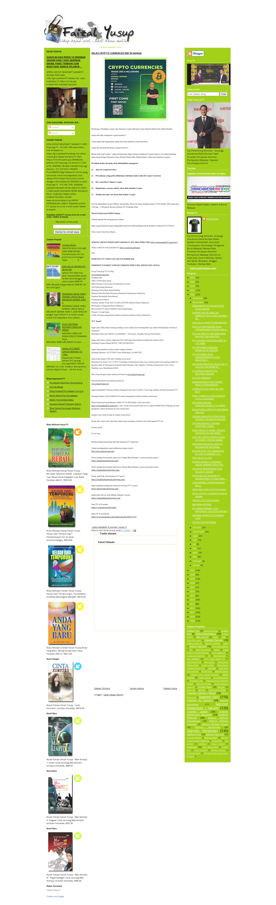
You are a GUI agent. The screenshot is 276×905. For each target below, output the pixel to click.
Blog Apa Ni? (202, 637)
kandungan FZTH (194, 662)
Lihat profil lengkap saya (203, 268)
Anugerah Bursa (211, 631)
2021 (193, 570)
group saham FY (219, 653)
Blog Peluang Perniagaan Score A (66, 391)
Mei (195, 548)
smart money (218, 744)
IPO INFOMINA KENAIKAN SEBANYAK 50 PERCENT (205, 349)
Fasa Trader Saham (220, 646)
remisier (221, 687)
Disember (198, 298)
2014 (193, 599)
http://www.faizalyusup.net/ (102, 451)
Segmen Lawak (197, 711)
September (199, 531)
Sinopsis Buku (69, 245)
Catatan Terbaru (102, 688)
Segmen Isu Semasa (200, 700)
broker (215, 637)
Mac (195, 556)
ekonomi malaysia (212, 643)
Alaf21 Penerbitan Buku (62, 399)
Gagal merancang (203, 650)
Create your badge (55, 896)
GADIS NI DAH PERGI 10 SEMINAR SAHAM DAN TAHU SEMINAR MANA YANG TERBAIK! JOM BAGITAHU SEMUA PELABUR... (66, 61)
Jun (195, 544)
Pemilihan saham (220, 678)
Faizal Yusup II (53, 890)
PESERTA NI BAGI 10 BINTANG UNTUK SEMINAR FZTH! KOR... (208, 463)
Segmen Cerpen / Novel (201, 693)
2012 (193, 608)
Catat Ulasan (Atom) (113, 694)
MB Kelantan (206, 671)
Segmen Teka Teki (215, 734)
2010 (193, 616)
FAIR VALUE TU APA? (202, 457)
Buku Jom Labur (194, 640)
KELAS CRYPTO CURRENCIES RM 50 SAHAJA (116, 53)
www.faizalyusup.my (100, 384)
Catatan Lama (170, 688)
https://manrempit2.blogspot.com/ (105, 470)
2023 (193, 290)
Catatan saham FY (194, 643)
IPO (209, 656)
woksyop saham (193, 753)
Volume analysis (218, 750)
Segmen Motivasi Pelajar (215, 724)
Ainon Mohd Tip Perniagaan (64, 395)
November (198, 302)
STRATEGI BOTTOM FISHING (205, 500)
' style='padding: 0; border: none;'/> (109, 527)
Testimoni (192, 746)
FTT (191, 650)
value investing (200, 750)
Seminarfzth (217, 741)
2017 (193, 587)
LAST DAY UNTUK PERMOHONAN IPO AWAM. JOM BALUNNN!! (208, 438)
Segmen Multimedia (207, 727)
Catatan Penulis (213, 640)
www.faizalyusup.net (100, 274)
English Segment (198, 646)
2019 (193, 578)
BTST (224, 637)
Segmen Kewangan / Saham (207, 706)
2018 (193, 583)
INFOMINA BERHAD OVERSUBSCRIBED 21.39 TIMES (208, 404)
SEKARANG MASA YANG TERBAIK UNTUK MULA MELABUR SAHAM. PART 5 (74, 298)
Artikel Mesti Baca (205, 633)
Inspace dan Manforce (196, 656)
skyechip (202, 744)
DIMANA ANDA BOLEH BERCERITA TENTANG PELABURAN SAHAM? (209, 418)
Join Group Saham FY (215, 659)
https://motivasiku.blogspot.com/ (105, 488)
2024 (193, 286)
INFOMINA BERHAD (201, 504)
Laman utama (137, 688)
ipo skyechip (193, 659)
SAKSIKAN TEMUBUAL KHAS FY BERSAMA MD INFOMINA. (207, 445)
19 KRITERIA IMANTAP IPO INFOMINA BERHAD (205, 372)
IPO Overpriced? (219, 656)
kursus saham (208, 665)
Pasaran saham (204, 678)
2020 (193, 574)
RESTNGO (201, 690)
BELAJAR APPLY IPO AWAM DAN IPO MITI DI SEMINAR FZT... (208, 452)
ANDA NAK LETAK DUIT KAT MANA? (209, 489)
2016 (193, 591)
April (195, 552)
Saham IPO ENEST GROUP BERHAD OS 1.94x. (72, 351)
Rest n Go (191, 690)
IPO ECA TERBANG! (201, 377)
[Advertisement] (135, 658)
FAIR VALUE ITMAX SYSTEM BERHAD (209, 322)
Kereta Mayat (56, 386)
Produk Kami (205, 686)
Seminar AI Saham (194, 738)
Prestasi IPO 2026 (203, 684)
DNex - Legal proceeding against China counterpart (208, 397)
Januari (196, 565)
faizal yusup (53, 16)
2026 (193, 277)
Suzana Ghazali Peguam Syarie (65, 403)
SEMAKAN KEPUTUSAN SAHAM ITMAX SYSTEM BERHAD (207, 383)
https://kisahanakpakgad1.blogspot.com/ (108, 479)
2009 (193, 620)
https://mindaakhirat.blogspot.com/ (106, 498)
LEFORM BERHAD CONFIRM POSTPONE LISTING (206, 425)
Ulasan (53, 133)
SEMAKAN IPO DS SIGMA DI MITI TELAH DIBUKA (208, 307)
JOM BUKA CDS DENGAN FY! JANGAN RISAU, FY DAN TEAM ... (209, 477)
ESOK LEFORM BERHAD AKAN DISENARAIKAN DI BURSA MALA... (210, 328)
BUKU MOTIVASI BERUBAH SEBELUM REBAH (72, 327)
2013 (193, 603)
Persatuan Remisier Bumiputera (66, 382)
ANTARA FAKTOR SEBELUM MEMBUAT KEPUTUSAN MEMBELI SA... (210, 315)
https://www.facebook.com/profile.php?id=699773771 (113, 517)
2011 (193, 612)
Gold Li (217, 650)
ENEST (225, 643)
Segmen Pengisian (202, 730)
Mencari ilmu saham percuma (205, 675)
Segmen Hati (209, 696)
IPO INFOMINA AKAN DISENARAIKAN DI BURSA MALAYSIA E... (206, 357)
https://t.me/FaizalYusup (130, 247)
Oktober (197, 527)
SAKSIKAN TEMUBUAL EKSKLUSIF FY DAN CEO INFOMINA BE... (210, 365)
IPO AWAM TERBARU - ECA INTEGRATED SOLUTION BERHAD (209, 510)
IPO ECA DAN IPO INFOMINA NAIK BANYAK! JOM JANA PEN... (209, 335)
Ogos (196, 535)
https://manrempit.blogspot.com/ (104, 460)
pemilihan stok (196, 681)
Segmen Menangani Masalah (207, 713)
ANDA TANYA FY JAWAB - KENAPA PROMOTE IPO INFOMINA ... (208, 431)
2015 (193, 595)
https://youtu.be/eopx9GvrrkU (104, 507)
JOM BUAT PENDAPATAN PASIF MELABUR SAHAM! (207, 470)
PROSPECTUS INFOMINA (204, 522)
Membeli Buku (221, 671)
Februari (197, 560)
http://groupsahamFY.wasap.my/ (164, 242)
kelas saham (209, 662)
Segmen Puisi (194, 734)
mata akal (212, 668)
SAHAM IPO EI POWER (217, 690)
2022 (193, 294)
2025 (193, 281)
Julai (195, 539)
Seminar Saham (211, 737)
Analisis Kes (193, 630)
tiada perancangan (210, 747)
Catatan (53, 127)
